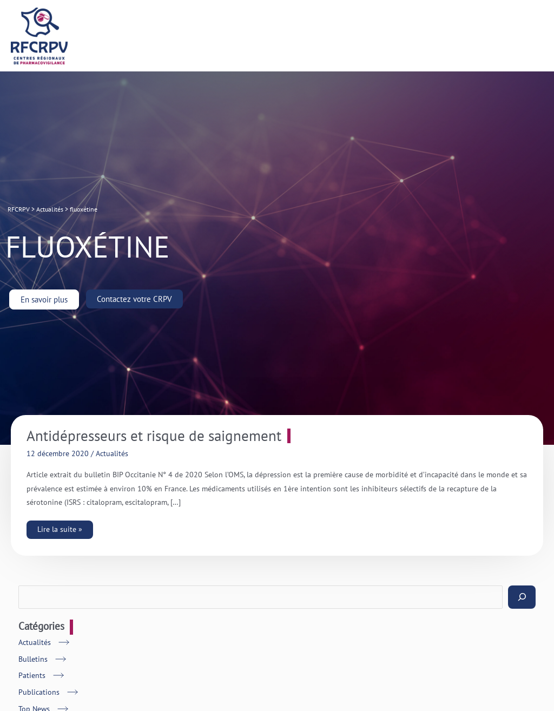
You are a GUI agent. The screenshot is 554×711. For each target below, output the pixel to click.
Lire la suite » (63, 527)
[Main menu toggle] (533, 36)
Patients (31, 675)
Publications (39, 692)
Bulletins (33, 659)
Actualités (112, 453)
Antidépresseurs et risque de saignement (154, 435)
